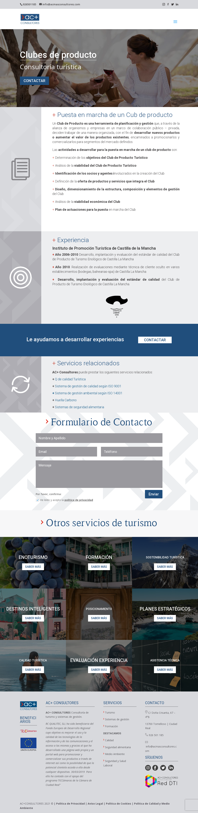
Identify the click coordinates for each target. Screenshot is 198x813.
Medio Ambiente (115, 754)
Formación (111, 726)
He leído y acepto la (64, 500)
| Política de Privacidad (69, 803)
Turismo (110, 712)
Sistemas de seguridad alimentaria (80, 407)
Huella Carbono (66, 400)
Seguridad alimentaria (118, 747)
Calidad (108, 740)
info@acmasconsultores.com (161, 747)
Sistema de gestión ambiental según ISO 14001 (87, 393)
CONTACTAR (34, 81)
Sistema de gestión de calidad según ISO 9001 (88, 386)
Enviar (154, 494)
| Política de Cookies (117, 803)
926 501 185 (154, 735)
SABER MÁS (33, 566)
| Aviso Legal (94, 803)
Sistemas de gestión (117, 719)
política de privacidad (78, 500)
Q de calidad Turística (70, 379)
